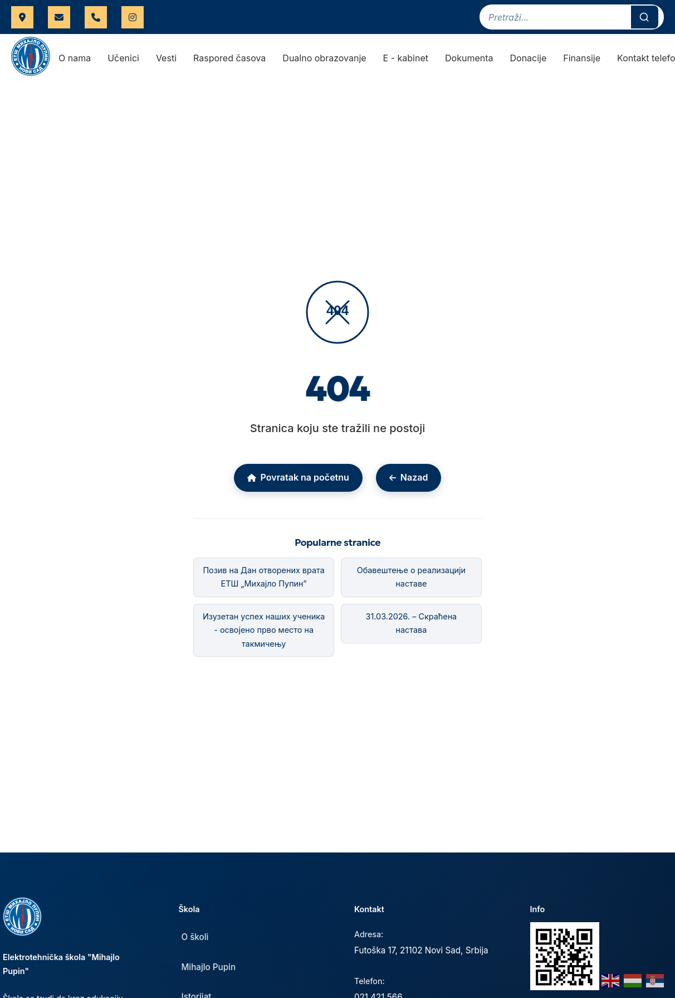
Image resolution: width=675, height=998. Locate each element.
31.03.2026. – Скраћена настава (411, 623)
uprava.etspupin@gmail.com (59, 17)
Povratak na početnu (298, 477)
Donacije (528, 58)
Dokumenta (469, 58)
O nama (74, 58)
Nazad (408, 477)
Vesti (166, 58)
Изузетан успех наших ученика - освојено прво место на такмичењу (264, 630)
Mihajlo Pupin (209, 967)
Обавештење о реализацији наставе (411, 577)
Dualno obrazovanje (324, 58)
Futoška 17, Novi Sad (22, 17)
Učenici (123, 58)
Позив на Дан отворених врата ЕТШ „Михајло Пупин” (263, 577)
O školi (195, 937)
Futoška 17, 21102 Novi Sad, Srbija (421, 951)
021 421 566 (95, 17)
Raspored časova (229, 58)
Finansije (581, 58)
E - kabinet (405, 58)
